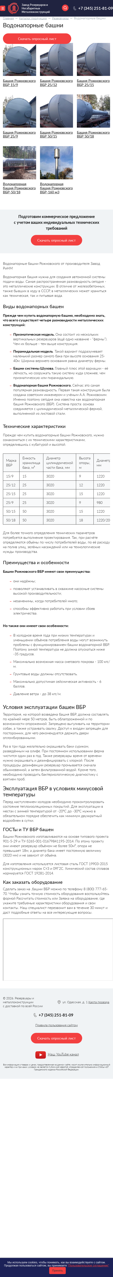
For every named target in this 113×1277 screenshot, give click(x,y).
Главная (8, 18)
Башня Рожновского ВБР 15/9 (19, 83)
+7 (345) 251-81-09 (95, 8)
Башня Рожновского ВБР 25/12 (56, 83)
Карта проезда (98, 1002)
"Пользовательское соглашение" (88, 1265)
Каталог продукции (33, 18)
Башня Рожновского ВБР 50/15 (56, 134)
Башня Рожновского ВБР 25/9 (19, 134)
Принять (57, 1270)
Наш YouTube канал (63, 1054)
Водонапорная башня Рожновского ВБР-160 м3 (56, 188)
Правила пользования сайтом (56, 1025)
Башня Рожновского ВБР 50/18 (93, 134)
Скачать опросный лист (37, 38)
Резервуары (60, 18)
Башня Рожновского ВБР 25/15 (93, 83)
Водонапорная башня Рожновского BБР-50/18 (19, 188)
